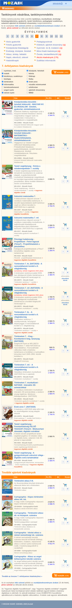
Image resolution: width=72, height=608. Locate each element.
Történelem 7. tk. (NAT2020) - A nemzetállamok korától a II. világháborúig (28, 266)
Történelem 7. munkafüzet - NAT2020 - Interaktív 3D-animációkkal (26, 385)
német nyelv (8, 93)
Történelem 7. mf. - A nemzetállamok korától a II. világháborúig (26, 367)
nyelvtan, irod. (9, 71)
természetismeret (10, 87)
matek (5, 74)
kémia (30, 74)
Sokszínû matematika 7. (25, 196)
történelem (7, 82)
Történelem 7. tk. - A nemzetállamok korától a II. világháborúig (26, 314)
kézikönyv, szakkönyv (12, 76)
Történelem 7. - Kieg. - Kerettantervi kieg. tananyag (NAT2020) (27, 338)
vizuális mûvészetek (36, 85)
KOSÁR (58, 72)
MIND (30, 93)
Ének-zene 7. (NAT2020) (25, 407)
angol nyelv (8, 90)
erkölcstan (32, 87)
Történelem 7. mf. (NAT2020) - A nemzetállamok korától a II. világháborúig (28, 290)
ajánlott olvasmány (36, 90)
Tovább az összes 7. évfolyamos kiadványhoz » (22, 576)
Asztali (30, 604)
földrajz (31, 76)
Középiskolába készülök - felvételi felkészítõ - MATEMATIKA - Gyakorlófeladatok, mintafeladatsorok (25, 135)
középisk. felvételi (35, 71)
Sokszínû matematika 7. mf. (26, 218)
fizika (30, 79)
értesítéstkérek (65, 279)
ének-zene (32, 82)
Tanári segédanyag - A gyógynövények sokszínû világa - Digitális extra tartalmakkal (29, 455)
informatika (8, 85)
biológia (6, 79)
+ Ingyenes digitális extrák (24, 403)
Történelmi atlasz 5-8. (24, 481)
